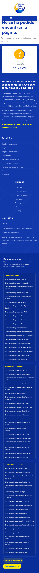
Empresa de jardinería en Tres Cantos (17, 482)
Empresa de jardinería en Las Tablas (17, 501)
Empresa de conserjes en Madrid (16, 370)
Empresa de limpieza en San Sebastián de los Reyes (19, 288)
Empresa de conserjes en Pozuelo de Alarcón (17, 449)
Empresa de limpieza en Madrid (15, 279)
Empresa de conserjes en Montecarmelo (18, 407)
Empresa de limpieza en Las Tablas (16, 312)
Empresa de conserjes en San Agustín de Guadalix (18, 398)
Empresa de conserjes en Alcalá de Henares (16, 429)
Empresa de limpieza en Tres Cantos (17, 293)
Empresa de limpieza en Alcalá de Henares (19, 336)
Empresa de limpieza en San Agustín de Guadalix (18, 307)
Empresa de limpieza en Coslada (16, 359)
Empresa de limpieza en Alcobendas (17, 283)
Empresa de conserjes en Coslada (16, 457)
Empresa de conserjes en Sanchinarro (17, 411)
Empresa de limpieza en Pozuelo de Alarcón (19, 351)
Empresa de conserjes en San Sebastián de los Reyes (19, 379)
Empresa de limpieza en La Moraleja (17, 355)
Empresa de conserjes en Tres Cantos (17, 384)
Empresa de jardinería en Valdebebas (17, 517)
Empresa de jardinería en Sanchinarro (17, 509)
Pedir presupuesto (12, 566)
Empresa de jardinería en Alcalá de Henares (19, 525)
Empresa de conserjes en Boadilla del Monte (17, 443)
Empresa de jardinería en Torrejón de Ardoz (19, 521)
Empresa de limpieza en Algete (15, 302)
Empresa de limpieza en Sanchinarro (17, 320)
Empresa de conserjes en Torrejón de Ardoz (17, 424)
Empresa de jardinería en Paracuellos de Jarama (18, 487)
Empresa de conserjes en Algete (16, 393)
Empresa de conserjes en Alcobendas (17, 374)
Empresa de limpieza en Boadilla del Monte (19, 347)
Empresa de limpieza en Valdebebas (17, 328)
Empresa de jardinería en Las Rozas (16, 529)
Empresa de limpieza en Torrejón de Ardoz (19, 332)
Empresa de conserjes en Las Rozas (17, 434)
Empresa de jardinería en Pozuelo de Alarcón (17, 543)
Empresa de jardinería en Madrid (16, 468)
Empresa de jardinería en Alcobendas (17, 472)
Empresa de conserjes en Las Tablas (17, 403)
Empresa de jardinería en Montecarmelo (18, 505)
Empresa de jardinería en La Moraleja (17, 548)
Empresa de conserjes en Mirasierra (17, 415)
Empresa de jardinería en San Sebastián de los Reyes (19, 477)
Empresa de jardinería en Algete (15, 492)
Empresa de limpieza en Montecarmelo (18, 316)
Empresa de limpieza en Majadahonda (17, 343)
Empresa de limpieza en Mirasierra (16, 324)
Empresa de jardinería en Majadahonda (18, 533)
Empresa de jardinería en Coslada (16, 552)
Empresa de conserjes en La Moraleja (17, 453)
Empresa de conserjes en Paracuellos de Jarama (18, 388)
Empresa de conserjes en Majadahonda (18, 438)
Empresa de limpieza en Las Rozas (16, 339)
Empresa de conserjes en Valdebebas (17, 419)
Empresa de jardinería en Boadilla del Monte (17, 538)
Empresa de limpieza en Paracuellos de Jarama (18, 297)
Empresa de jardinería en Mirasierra (16, 513)
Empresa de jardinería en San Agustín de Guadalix (18, 496)
